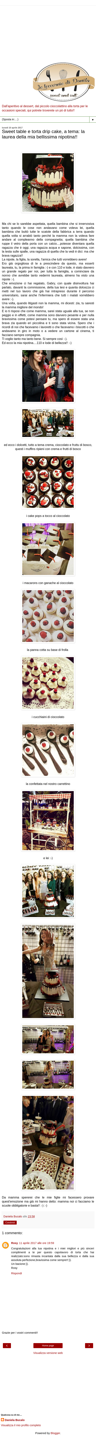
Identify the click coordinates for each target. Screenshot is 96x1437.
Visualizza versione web (48, 1352)
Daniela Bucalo (15, 1420)
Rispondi (16, 1273)
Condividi (10, 1222)
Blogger (55, 1433)
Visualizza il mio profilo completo (21, 1425)
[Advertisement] (48, 33)
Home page (48, 1345)
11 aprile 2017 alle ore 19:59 (36, 1243)
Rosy (14, 1243)
